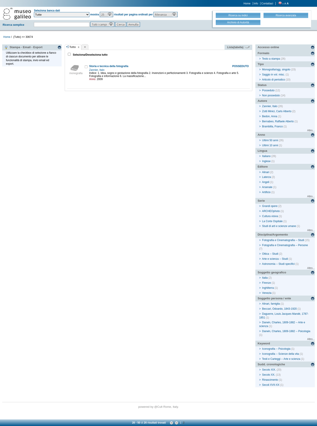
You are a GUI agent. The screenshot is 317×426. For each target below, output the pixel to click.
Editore (263, 166)
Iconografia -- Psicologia (276, 348)
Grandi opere (270, 206)
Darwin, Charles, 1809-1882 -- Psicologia (286, 331)
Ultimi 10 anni (270, 145)
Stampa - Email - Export (23, 47)
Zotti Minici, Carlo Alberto (276, 111)
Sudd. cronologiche (271, 364)
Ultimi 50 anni (270, 140)
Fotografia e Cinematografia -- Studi (283, 240)
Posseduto (268, 90)
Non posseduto (271, 95)
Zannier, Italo (97, 69)
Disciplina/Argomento (273, 234)
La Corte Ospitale (272, 221)
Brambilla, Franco (272, 126)
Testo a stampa (271, 58)
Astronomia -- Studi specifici (278, 263)
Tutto (72, 47)
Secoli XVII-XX (271, 384)
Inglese (266, 161)
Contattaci (267, 3)
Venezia (267, 292)
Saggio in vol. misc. (273, 74)
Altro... (311, 130)
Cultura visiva (270, 216)
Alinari (265, 172)
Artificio (266, 192)
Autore (262, 100)
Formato (263, 53)
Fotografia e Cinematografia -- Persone (285, 245)
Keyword (264, 343)
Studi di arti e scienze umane (279, 226)
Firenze (266, 282)
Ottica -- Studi (270, 253)
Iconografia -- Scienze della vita (280, 353)
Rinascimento (270, 379)
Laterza (266, 177)
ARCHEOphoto (271, 211)
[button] (106, 14)
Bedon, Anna (269, 116)
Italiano (266, 156)
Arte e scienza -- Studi (275, 258)
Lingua (262, 150)
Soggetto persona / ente (274, 298)
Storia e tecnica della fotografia (108, 66)
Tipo (261, 64)
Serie (261, 200)
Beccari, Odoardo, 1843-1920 (279, 308)
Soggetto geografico (272, 272)
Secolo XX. (268, 374)
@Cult (158, 406)
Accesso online (268, 47)
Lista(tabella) (238, 47)
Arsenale (267, 187)
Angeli (265, 182)
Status (262, 85)
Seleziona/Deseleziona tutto (89, 54)
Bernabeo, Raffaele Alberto (278, 121)
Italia (265, 277)
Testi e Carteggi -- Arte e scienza (281, 358)
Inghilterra (268, 287)
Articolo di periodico (273, 79)
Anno (261, 134)
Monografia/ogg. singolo (276, 69)
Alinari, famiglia (271, 303)
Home (247, 3)
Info (256, 3)
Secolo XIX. (269, 369)
